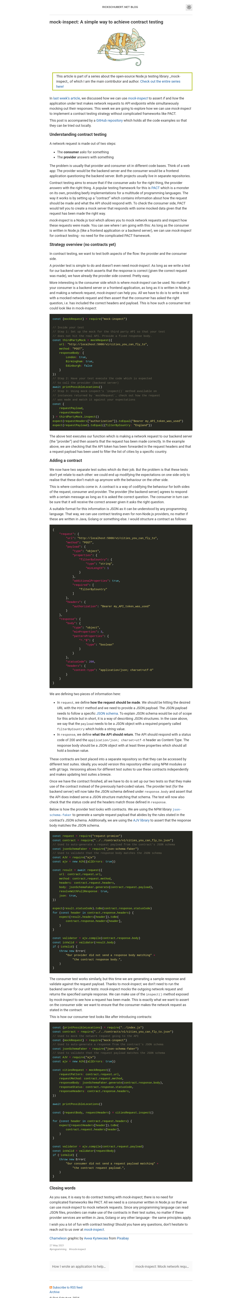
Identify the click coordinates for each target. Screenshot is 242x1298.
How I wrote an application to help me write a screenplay (94, 1262)
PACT (155, 188)
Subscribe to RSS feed (66, 1283)
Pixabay (123, 1234)
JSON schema (107, 713)
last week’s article (66, 98)
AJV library (141, 817)
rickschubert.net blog (120, 7)
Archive (55, 1288)
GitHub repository (109, 120)
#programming (58, 1245)
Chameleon (58, 1234)
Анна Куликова (96, 1234)
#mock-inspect (77, 1245)
